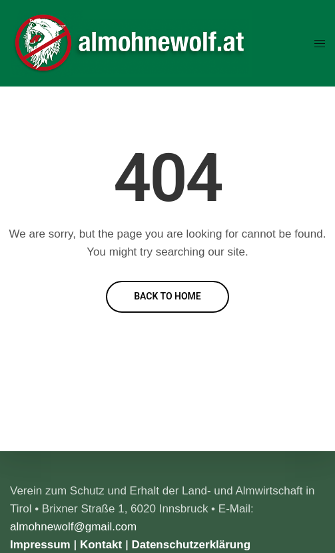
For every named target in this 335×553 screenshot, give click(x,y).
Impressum (40, 544)
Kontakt (101, 544)
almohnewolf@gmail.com (73, 526)
